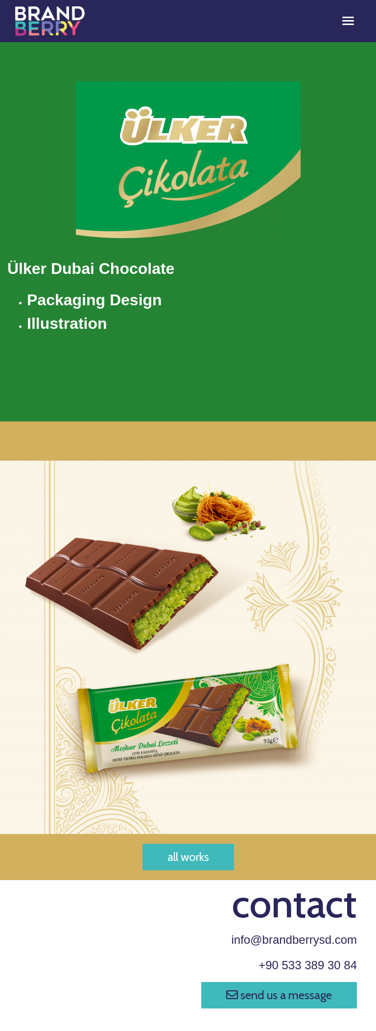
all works (188, 857)
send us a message (279, 995)
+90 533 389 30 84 (307, 965)
